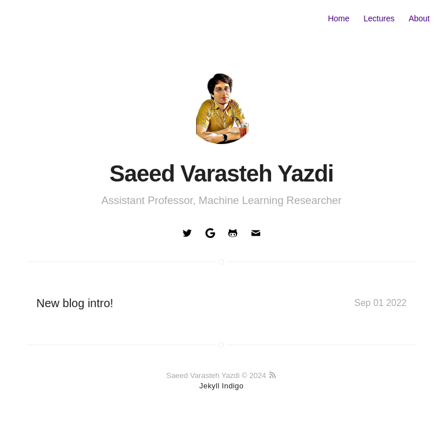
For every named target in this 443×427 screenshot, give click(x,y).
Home (338, 18)
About (419, 18)
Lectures (379, 18)
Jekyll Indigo (222, 385)
